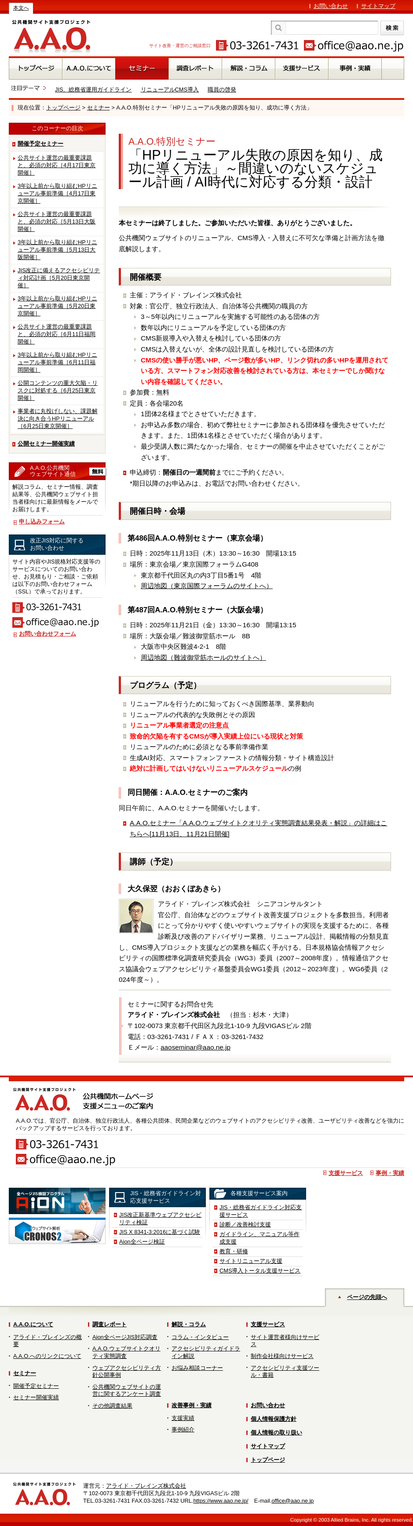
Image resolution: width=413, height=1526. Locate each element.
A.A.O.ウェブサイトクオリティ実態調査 (126, 1352)
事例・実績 (390, 1173)
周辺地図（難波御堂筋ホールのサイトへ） (203, 657)
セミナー (98, 107)
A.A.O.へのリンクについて (47, 1356)
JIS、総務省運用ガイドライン (93, 89)
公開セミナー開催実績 (46, 443)
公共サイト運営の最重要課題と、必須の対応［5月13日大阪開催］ (56, 221)
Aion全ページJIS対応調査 (124, 1337)
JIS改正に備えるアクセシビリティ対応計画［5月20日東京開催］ (59, 278)
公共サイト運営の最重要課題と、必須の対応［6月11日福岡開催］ (56, 334)
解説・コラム (189, 1324)
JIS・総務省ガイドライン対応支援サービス (260, 1211)
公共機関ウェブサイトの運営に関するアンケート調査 (126, 1390)
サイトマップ (378, 6)
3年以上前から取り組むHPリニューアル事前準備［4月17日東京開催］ (57, 193)
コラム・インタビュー (200, 1337)
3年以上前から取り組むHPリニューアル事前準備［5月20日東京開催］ (57, 306)
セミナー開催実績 (36, 1397)
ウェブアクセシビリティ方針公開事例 (126, 1372)
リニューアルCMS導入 (170, 89)
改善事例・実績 (192, 1405)
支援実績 (183, 1418)
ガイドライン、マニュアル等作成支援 (259, 1238)
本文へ (21, 8)
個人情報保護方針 (273, 1419)
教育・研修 (233, 1251)
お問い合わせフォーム (47, 633)
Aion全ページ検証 (142, 1241)
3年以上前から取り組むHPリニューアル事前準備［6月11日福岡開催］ (57, 362)
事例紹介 (183, 1429)
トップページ (63, 107)
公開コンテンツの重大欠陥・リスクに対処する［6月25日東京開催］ (58, 390)
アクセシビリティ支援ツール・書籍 (285, 1372)
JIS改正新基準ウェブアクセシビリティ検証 (160, 1218)
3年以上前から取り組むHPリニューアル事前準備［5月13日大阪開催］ (57, 249)
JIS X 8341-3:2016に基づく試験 (159, 1232)
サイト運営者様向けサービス (285, 1341)
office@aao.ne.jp (292, 1500)
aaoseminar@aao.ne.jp (195, 1047)
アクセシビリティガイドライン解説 (206, 1352)
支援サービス (346, 1173)
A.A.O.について (33, 1324)
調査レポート (109, 1324)
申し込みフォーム (42, 521)
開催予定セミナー (40, 143)
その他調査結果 (112, 1405)
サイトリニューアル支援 (250, 1261)
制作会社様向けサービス (282, 1356)
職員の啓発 (222, 89)
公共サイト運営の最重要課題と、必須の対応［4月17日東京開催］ (56, 165)
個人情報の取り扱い (276, 1432)
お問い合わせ (331, 6)
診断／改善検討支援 (245, 1224)
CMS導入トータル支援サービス (259, 1270)
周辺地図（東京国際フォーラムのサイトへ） (207, 585)
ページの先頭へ (367, 1297)
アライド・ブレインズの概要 (47, 1341)
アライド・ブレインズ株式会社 (146, 1485)
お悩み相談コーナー (197, 1368)
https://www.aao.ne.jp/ (220, 1500)
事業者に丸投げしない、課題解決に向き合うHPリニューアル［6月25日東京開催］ (58, 418)
